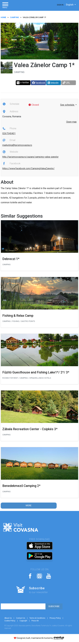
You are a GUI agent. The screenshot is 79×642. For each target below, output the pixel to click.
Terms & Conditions (37, 618)
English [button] (70, 4)
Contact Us (20, 618)
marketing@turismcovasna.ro (17, 145)
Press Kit (35, 621)
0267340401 (9, 133)
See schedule (67, 104)
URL (66, 82)
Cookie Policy (9, 621)
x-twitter (22, 82)
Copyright (23, 621)
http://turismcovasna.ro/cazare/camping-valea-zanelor (30, 156)
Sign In (60, 5)
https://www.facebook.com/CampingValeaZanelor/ (28, 168)
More (28, 505)
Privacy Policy (55, 618)
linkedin (53, 82)
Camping (14, 17)
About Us (8, 618)
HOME (3, 17)
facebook (38, 82)
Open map (71, 121)
